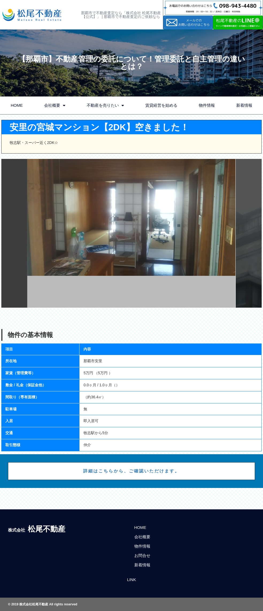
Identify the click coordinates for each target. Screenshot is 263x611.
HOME (17, 105)
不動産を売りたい (105, 105)
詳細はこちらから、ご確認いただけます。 (131, 471)
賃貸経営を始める (161, 105)
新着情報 (244, 105)
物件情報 (207, 105)
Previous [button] (14, 233)
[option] (131, 233)
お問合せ (142, 555)
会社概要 (54, 105)
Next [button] (249, 233)
